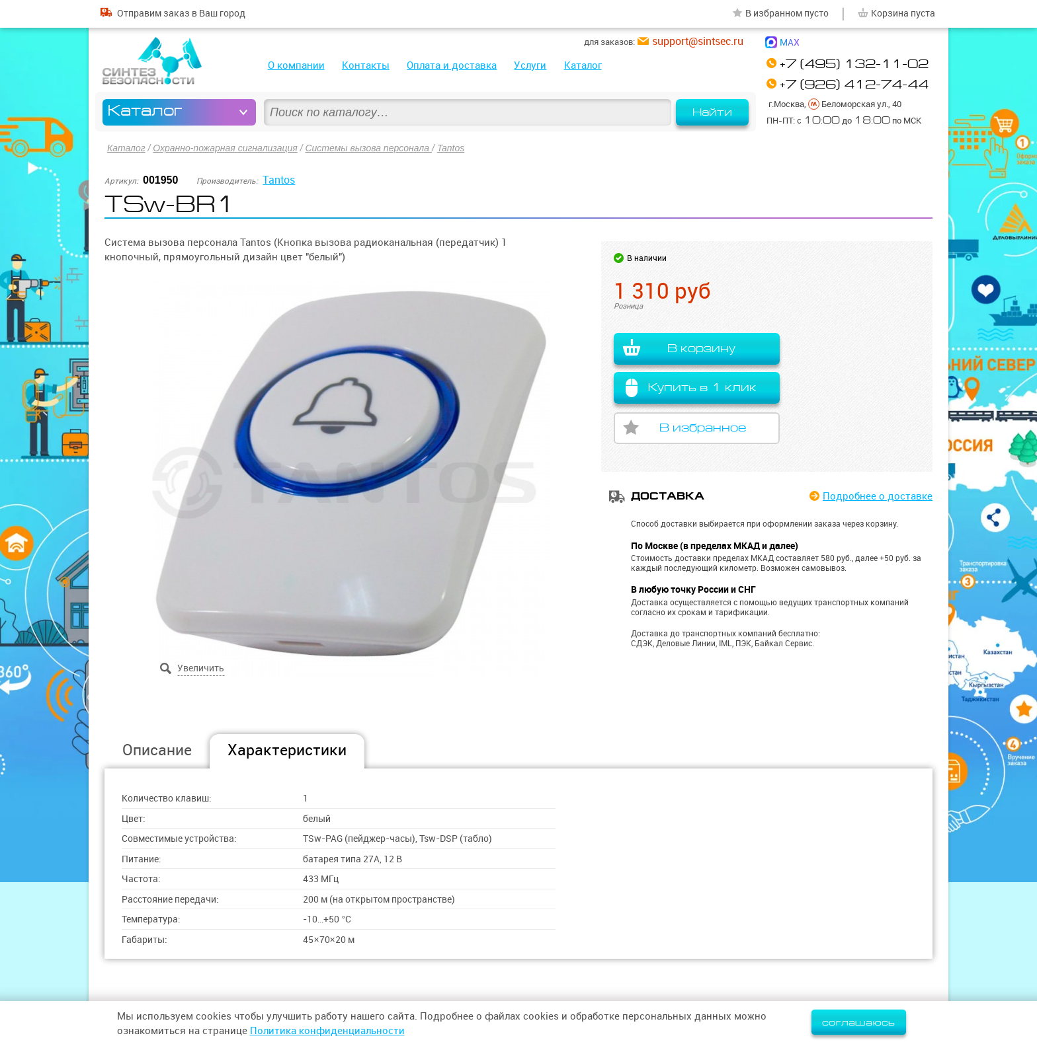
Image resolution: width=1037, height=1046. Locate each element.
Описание (157, 749)
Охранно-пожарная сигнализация (225, 148)
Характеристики (287, 749)
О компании (296, 65)
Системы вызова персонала (368, 148)
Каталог (583, 65)
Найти (712, 112)
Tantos (451, 148)
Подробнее (878, 496)
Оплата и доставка (452, 65)
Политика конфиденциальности (327, 1030)
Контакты (366, 65)
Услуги (530, 65)
